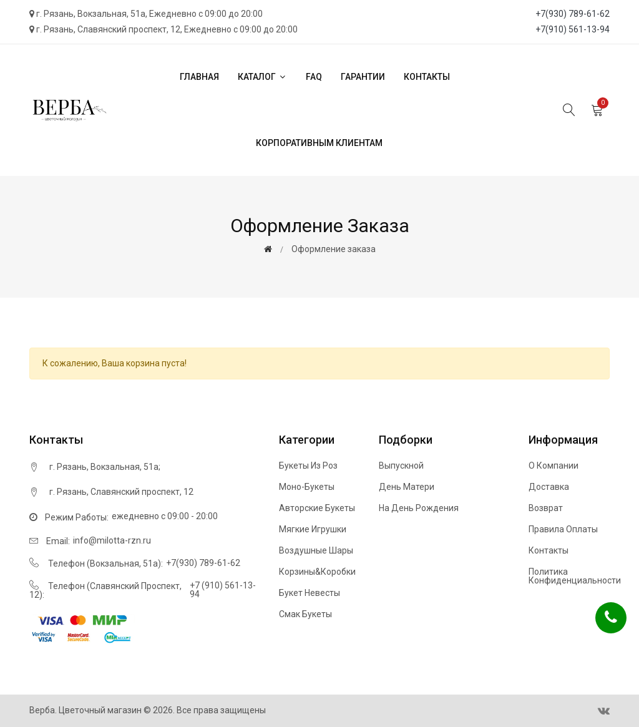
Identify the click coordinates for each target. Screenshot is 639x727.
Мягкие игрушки (312, 529)
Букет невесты (309, 592)
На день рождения (419, 508)
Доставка (549, 486)
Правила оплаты (563, 529)
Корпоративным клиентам (319, 143)
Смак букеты (305, 614)
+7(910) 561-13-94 (572, 29)
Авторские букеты (317, 508)
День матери (406, 486)
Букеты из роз (308, 465)
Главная (199, 77)
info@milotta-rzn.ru (112, 540)
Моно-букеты (306, 486)
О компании (553, 465)
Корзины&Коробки (317, 571)
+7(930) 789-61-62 (572, 14)
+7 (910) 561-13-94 (223, 589)
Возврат (546, 508)
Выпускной (401, 465)
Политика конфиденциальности (575, 576)
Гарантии (363, 77)
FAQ (314, 77)
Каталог (262, 77)
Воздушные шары (316, 550)
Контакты (427, 77)
